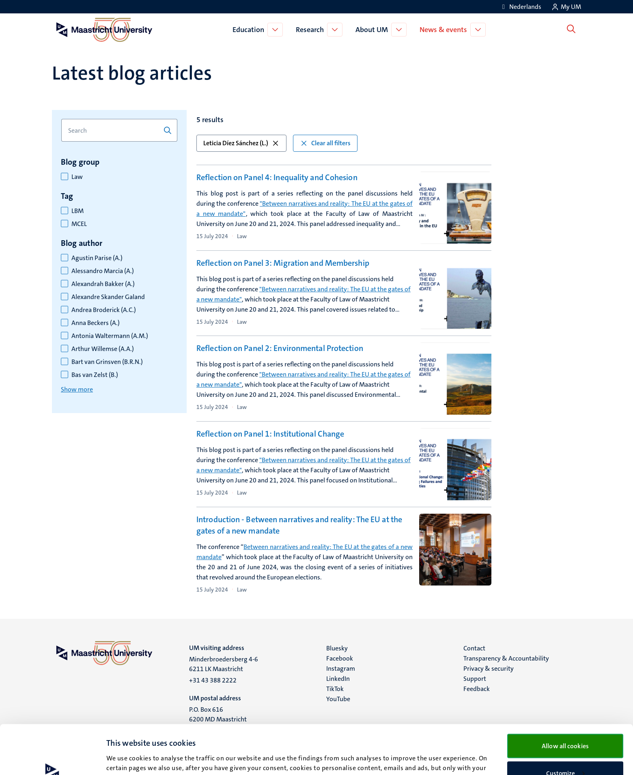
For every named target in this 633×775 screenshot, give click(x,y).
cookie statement (446, 732)
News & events (445, 29)
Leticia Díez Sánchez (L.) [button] (241, 143)
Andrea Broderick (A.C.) (103, 310)
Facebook (339, 658)
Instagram (340, 668)
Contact (474, 648)
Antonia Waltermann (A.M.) (109, 336)
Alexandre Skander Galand (108, 297)
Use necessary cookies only (565, 753)
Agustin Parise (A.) (97, 258)
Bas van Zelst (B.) (94, 375)
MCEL (79, 224)
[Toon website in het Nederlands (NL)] (520, 7)
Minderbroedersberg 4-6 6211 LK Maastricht (223, 664)
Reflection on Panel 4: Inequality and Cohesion (276, 177)
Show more (77, 389)
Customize (565, 727)
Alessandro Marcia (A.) (102, 271)
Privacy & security (488, 668)
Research (311, 29)
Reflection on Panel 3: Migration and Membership (282, 263)
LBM (77, 211)
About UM (373, 29)
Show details (123, 754)
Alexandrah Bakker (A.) (103, 284)
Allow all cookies (565, 699)
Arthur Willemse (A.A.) (102, 349)
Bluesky (337, 648)
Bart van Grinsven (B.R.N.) (107, 362)
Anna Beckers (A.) (95, 323)
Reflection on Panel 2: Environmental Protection (279, 348)
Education (250, 29)
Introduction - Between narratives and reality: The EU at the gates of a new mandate (299, 525)
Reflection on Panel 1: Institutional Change (270, 433)
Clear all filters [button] (325, 143)
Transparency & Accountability (506, 658)
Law (77, 177)
